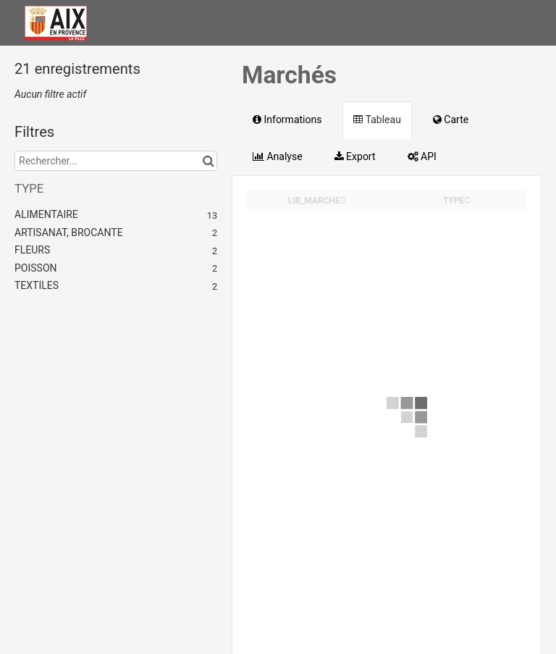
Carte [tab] (450, 119)
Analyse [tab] (278, 156)
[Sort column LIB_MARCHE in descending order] (343, 201)
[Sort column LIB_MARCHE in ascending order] (343, 196)
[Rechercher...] (115, 161)
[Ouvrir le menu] (533, 22)
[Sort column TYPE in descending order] (467, 201)
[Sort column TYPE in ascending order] (467, 196)
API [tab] (422, 156)
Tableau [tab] (376, 119)
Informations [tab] (287, 119)
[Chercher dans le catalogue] (208, 161)
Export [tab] (355, 156)
